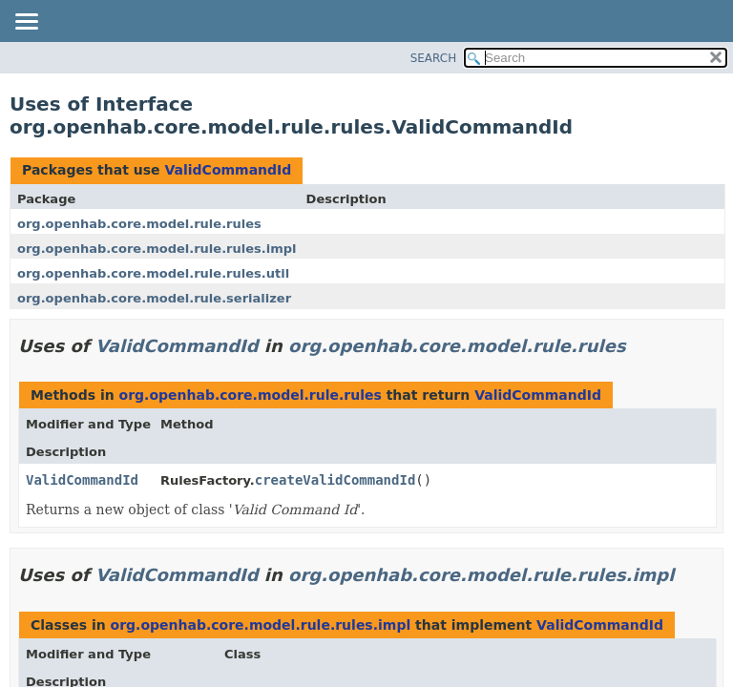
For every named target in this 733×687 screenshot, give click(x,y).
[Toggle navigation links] (26, 23)
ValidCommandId (227, 169)
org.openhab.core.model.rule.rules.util (153, 273)
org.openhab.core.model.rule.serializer (154, 298)
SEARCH (433, 58)
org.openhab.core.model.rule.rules (139, 224)
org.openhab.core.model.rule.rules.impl (157, 248)
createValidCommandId (335, 480)
